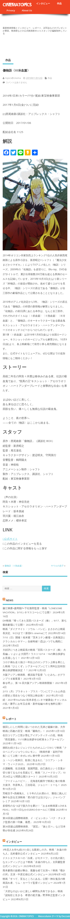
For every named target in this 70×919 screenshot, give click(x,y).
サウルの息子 (57, 565)
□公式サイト (10, 539)
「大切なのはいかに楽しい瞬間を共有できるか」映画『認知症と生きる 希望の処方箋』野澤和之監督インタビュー (34, 895)
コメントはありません (16, 82)
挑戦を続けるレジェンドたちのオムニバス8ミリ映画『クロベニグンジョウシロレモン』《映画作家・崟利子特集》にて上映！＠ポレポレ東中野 (35, 751)
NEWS (9, 600)
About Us (27, 10)
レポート (11, 719)
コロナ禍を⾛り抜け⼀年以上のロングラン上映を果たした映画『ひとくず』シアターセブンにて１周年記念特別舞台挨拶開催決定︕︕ (34, 666)
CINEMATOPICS (17, 4)
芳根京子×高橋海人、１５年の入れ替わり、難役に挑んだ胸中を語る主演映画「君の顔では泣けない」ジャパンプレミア (35, 797)
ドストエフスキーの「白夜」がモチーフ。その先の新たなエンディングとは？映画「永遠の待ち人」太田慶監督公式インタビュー (34, 862)
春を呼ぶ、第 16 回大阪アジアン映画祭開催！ (28, 683)
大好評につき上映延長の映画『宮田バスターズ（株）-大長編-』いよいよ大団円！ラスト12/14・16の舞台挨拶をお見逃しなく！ (34, 654)
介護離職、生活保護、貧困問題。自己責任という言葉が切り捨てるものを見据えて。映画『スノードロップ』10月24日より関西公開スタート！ (34, 772)
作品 (59, 3)
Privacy (11, 10)
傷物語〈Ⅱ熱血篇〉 (14, 565)
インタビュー (43, 3)
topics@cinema (13, 78)
